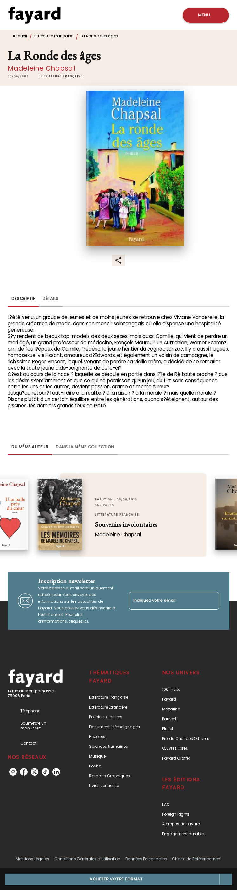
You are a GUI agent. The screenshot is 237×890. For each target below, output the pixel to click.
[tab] (23, 299)
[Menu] (205, 15)
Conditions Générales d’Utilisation (87, 858)
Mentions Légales (32, 858)
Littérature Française (53, 36)
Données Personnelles (146, 858)
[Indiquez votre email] (166, 600)
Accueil (20, 36)
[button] (60, 76)
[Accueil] (34, 15)
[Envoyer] (211, 600)
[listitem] (13, 771)
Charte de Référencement (196, 858)
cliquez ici (78, 621)
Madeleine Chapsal (41, 68)
